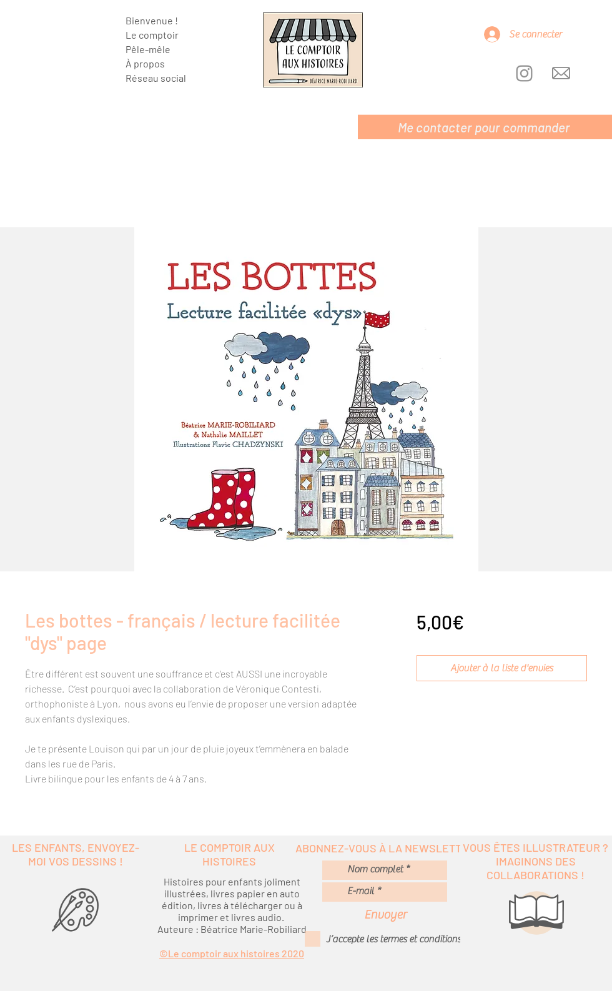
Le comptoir (152, 35)
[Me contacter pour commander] (485, 126)
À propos (145, 63)
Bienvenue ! (152, 20)
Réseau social (156, 78)
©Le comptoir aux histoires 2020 (231, 953)
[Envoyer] (385, 914)
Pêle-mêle (148, 49)
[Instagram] (524, 73)
